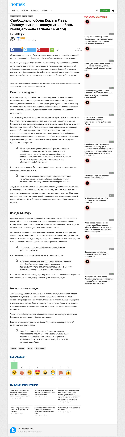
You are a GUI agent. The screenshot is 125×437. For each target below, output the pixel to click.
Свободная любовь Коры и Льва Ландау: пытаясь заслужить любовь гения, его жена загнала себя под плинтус (41, 28)
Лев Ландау (40, 349)
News (30, 17)
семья (21, 349)
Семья (24, 17)
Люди (18, 17)
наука (13, 349)
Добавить (104, 11)
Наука (13, 17)
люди (30, 349)
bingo (18, 39)
